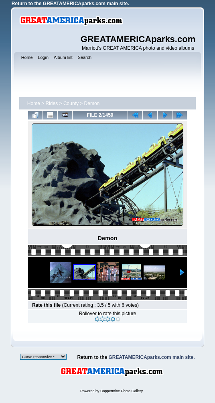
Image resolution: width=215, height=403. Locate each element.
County (71, 103)
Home (33, 103)
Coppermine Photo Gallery (121, 391)
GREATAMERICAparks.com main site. (86, 3)
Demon (92, 103)
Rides (52, 103)
